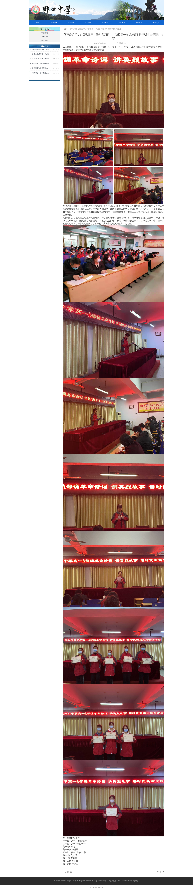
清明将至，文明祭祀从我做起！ (42, 73)
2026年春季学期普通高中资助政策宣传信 (42, 49)
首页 (65, 29)
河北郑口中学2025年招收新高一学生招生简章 (42, 59)
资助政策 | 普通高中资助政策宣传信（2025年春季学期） (42, 64)
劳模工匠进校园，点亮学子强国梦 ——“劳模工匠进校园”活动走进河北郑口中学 (42, 54)
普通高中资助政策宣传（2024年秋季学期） (42, 69)
